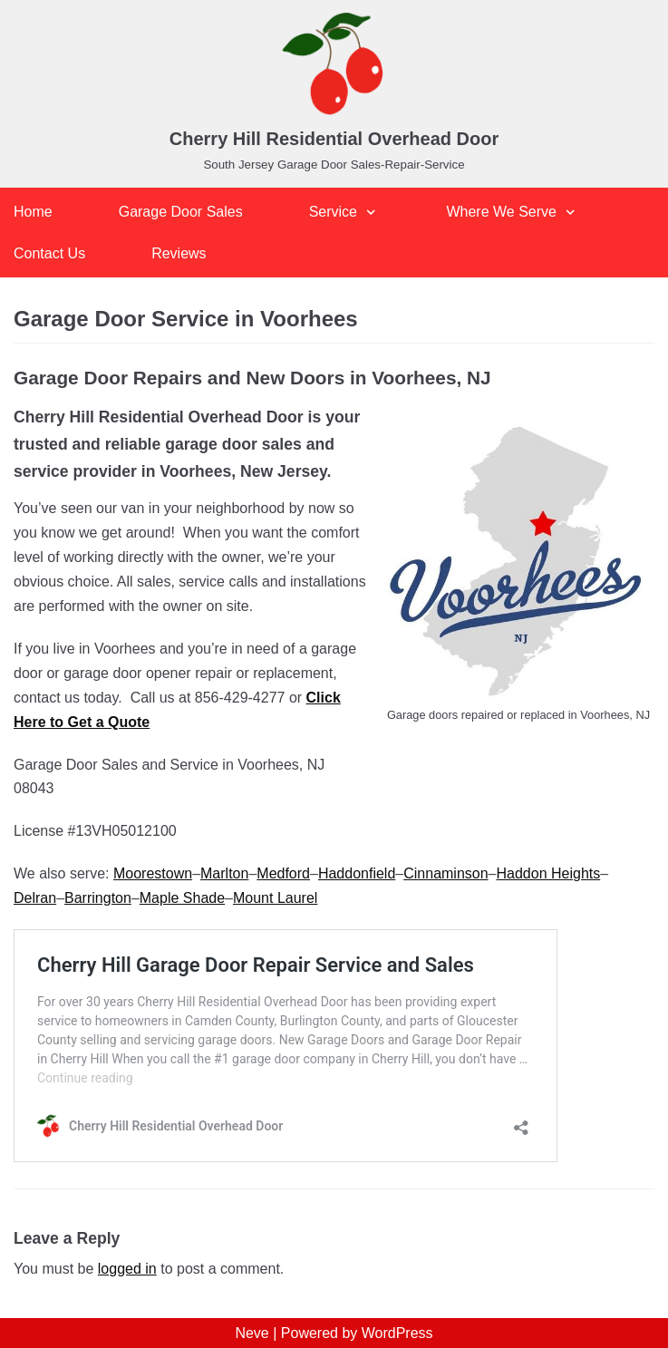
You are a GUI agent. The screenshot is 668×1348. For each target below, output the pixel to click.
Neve (251, 1333)
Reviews (178, 253)
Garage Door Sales (181, 211)
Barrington (97, 898)
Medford (283, 873)
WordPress (397, 1333)
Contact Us (49, 253)
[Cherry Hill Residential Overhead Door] (334, 94)
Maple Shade (182, 898)
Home (33, 211)
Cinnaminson (445, 873)
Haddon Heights (549, 873)
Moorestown (152, 873)
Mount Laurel (275, 898)
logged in (127, 1268)
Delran (35, 898)
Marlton (224, 873)
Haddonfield (356, 873)
